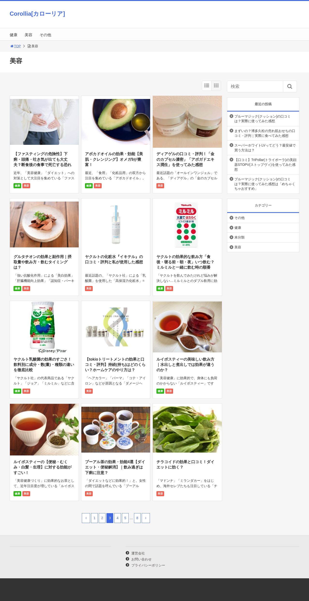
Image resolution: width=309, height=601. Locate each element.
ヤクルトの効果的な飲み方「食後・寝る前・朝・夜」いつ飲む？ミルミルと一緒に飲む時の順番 (185, 262)
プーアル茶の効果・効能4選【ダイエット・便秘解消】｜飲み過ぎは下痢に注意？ (115, 467)
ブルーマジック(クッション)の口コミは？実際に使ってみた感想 (262, 118)
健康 (13, 35)
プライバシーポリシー (148, 565)
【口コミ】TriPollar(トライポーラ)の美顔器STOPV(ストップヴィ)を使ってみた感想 (265, 164)
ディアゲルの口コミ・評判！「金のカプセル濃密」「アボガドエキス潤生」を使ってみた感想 (185, 159)
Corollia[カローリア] (37, 13)
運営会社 (138, 553)
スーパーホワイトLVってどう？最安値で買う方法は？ (265, 147)
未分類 (239, 237)
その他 (45, 35)
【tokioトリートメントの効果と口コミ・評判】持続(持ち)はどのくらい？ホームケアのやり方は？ (115, 364)
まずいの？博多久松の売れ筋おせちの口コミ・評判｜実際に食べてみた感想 (264, 133)
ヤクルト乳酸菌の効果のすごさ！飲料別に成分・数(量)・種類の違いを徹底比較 (44, 364)
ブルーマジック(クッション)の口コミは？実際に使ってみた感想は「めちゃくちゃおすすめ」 (264, 183)
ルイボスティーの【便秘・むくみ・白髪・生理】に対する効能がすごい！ (42, 467)
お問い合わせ (141, 559)
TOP (15, 46)
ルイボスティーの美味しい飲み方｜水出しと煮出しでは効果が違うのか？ (185, 364)
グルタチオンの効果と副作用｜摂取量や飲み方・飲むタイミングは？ (42, 262)
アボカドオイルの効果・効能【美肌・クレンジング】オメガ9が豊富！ (114, 159)
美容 (28, 35)
